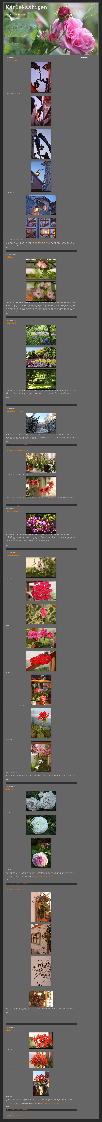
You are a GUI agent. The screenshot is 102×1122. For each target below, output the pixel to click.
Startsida (41, 1113)
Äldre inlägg (73, 1113)
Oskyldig (9, 789)
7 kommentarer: (24, 444)
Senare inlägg (9, 1113)
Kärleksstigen (26, 8)
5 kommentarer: (24, 505)
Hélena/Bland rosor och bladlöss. (43, 876)
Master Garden (12, 323)
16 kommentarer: (24, 1109)
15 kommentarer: (24, 883)
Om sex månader (12, 511)
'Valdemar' (10, 257)
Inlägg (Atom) (18, 1115)
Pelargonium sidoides (14, 890)
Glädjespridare (12, 1030)
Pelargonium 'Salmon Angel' (17, 451)
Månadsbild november (14, 411)
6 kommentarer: (24, 782)
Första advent (11, 60)
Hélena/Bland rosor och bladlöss (41, 243)
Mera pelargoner (12, 555)
